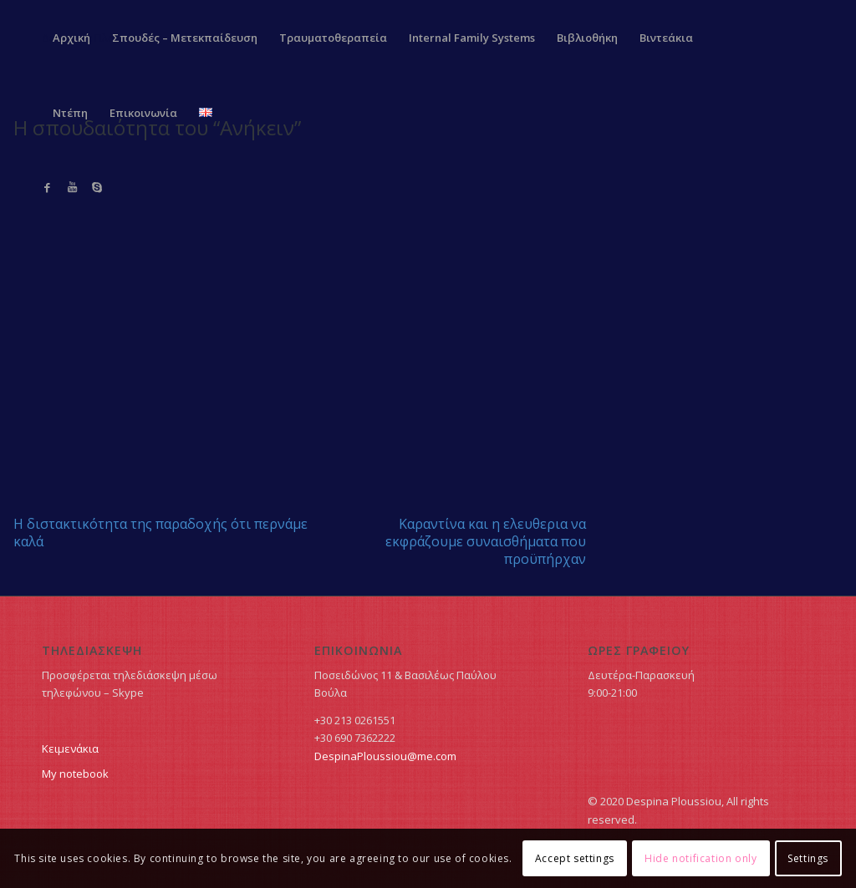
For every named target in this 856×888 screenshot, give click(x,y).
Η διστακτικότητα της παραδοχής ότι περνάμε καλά (160, 533)
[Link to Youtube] (71, 187)
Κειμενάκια (70, 748)
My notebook (75, 773)
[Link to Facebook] (46, 187)
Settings (807, 858)
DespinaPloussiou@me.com (385, 756)
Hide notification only (701, 858)
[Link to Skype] (97, 187)
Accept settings (574, 858)
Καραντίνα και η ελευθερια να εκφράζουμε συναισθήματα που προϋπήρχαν (485, 542)
